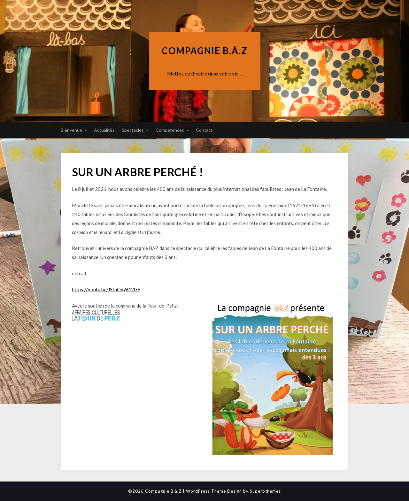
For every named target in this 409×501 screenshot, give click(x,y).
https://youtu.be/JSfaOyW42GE (106, 289)
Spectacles (133, 130)
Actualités (104, 130)
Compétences (170, 130)
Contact (204, 130)
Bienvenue (71, 130)
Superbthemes (265, 491)
